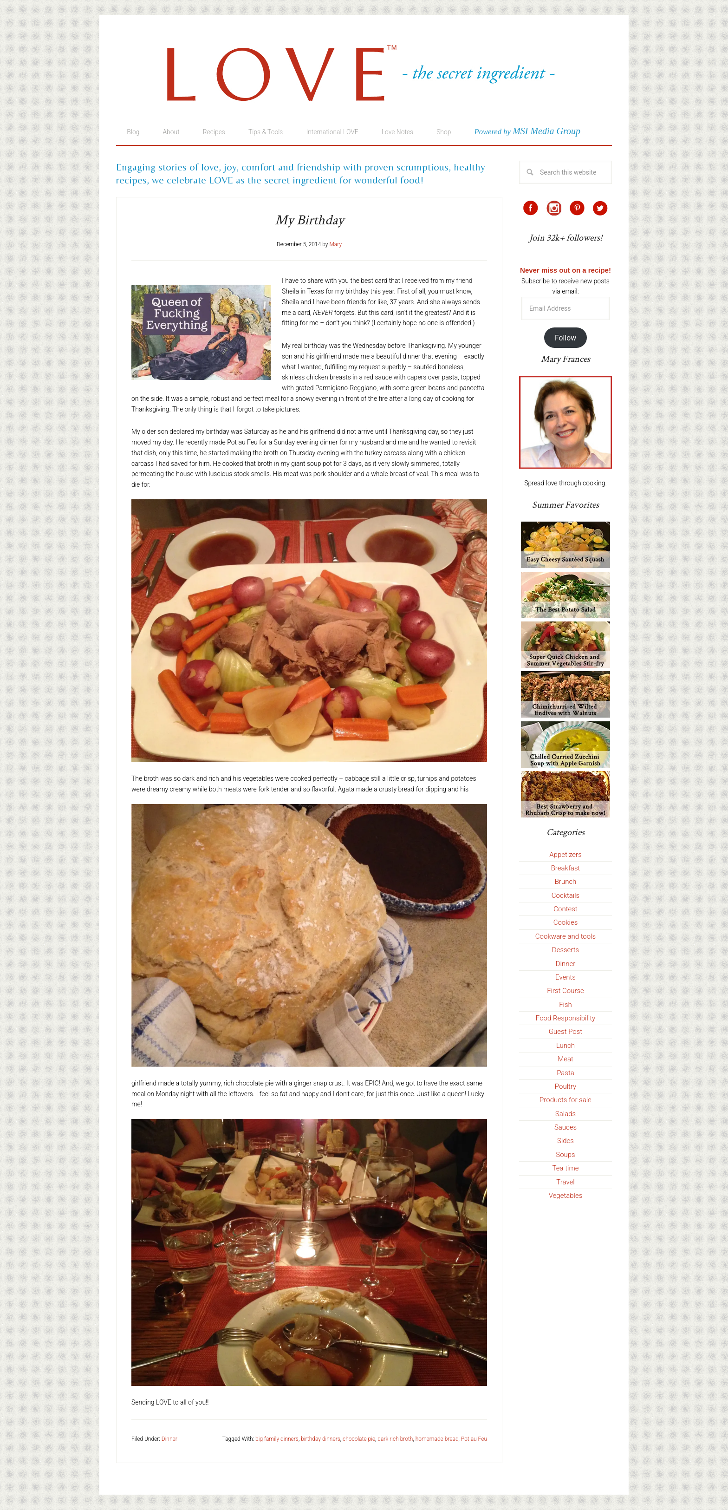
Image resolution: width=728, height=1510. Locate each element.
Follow (565, 338)
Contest (565, 909)
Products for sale (566, 1100)
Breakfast (565, 868)
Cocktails (565, 896)
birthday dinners (320, 1439)
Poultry (565, 1087)
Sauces (565, 1128)
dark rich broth (395, 1439)
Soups (565, 1155)
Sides (565, 1141)
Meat (565, 1059)
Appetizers (565, 855)
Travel (565, 1182)
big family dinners (277, 1439)
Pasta (565, 1073)
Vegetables (566, 1196)
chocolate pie (359, 1439)
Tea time (565, 1168)
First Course (565, 991)
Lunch (565, 1046)
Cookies (565, 923)
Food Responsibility (565, 1018)
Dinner (169, 1439)
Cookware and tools (565, 937)
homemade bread (437, 1439)
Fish (565, 1005)
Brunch (566, 882)
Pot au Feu (474, 1439)
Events (565, 978)
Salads (565, 1114)
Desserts (565, 950)
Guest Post (565, 1032)
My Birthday (309, 221)
